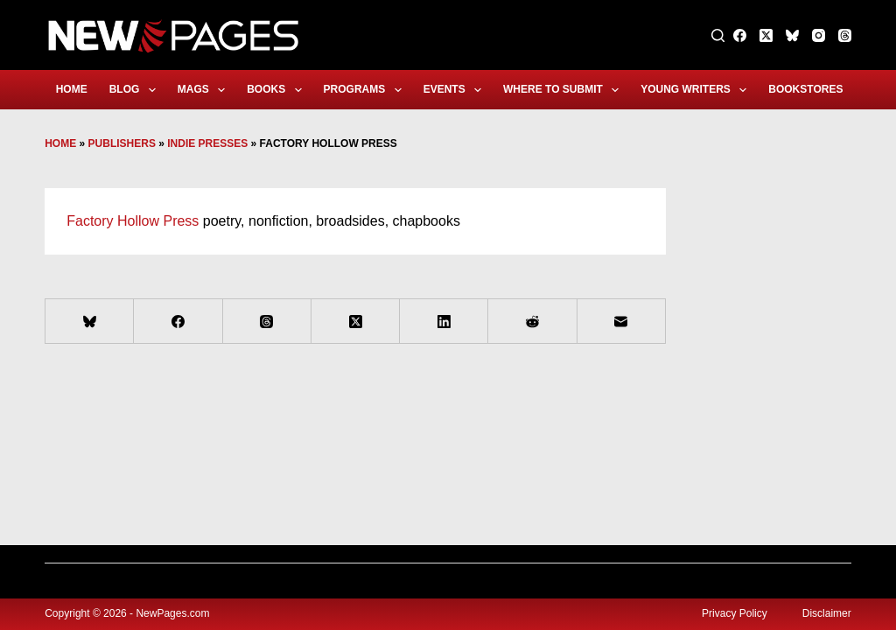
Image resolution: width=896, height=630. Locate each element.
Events (456, 90)
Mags (205, 90)
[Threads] (844, 35)
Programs (366, 90)
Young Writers (696, 90)
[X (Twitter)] (766, 35)
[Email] (622, 321)
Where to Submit (564, 90)
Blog (136, 90)
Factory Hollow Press (132, 221)
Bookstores (817, 90)
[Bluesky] (792, 35)
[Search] (717, 35)
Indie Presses (207, 143)
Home (72, 89)
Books (277, 90)
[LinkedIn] (444, 321)
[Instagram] (818, 35)
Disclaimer (826, 613)
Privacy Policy (734, 613)
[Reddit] (532, 321)
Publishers (122, 143)
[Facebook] (739, 35)
